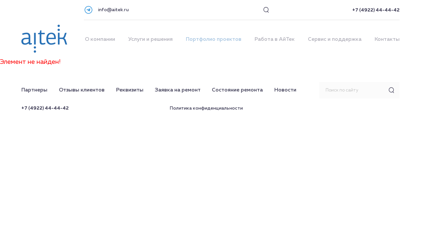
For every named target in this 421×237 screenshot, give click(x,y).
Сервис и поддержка (334, 39)
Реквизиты (129, 90)
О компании (100, 39)
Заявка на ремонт (178, 90)
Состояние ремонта (237, 90)
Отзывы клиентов (82, 90)
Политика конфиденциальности (206, 108)
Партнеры (34, 90)
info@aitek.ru (113, 10)
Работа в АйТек (275, 39)
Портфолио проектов (213, 39)
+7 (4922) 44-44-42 (376, 10)
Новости (285, 90)
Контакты (387, 39)
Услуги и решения (150, 39)
